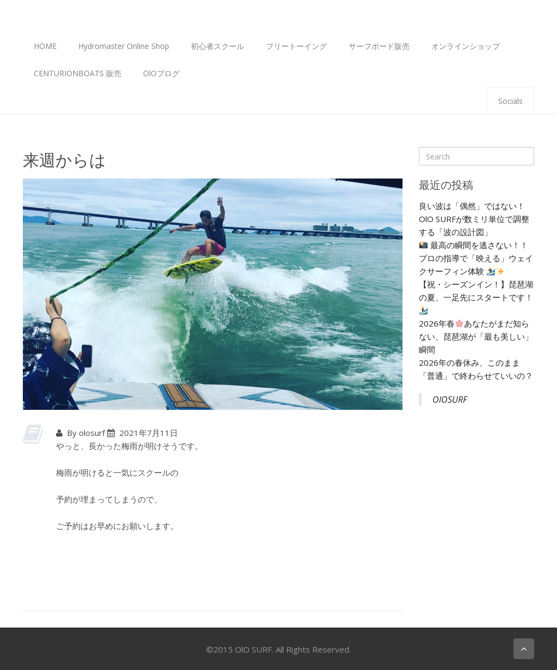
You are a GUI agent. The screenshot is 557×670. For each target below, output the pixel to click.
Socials (510, 101)
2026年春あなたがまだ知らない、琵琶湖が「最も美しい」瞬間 (476, 336)
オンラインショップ (465, 46)
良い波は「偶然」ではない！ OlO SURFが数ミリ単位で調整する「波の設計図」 (474, 218)
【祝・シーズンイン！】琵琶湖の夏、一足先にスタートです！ (476, 297)
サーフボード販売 (379, 46)
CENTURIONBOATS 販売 (77, 73)
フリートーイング (296, 46)
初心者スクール (217, 46)
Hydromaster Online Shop (123, 46)
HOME (45, 46)
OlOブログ (161, 73)
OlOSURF (449, 399)
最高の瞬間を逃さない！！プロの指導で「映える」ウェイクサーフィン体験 (476, 257)
